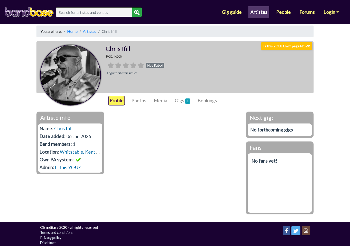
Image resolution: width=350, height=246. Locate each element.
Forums (307, 12)
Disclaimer (48, 243)
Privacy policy (50, 238)
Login (329, 12)
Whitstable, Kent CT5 (82, 152)
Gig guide (232, 12)
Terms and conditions (56, 232)
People (283, 12)
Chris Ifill (63, 128)
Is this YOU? (67, 167)
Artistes (258, 12)
